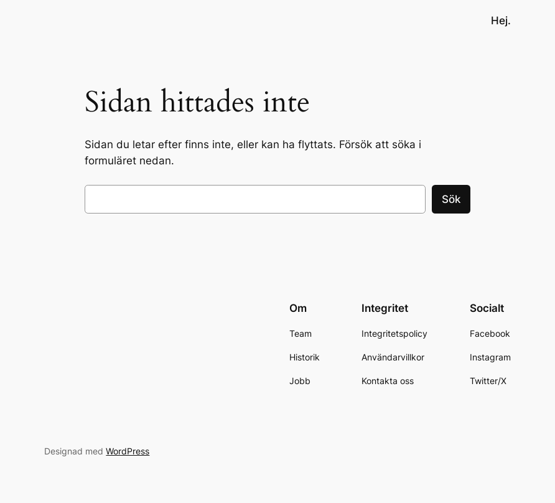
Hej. (501, 20)
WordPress (127, 451)
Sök (451, 199)
